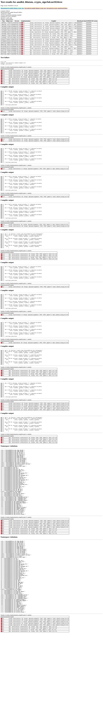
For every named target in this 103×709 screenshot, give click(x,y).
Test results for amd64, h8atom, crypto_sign (35, 8)
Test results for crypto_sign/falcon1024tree (56, 8)
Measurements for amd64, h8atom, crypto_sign (12, 8)
